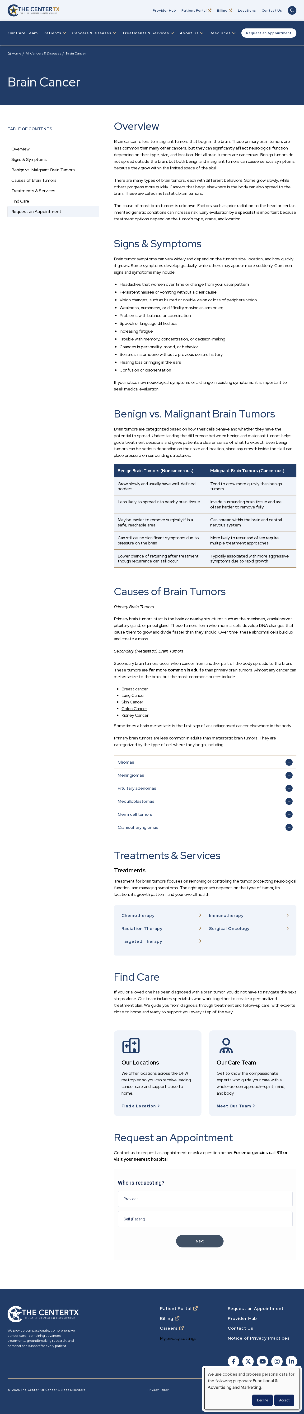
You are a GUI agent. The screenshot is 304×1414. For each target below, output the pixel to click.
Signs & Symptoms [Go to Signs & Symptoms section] (29, 159)
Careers (169, 1326)
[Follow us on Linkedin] (291, 1360)
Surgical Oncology (229, 928)
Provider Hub (164, 11)
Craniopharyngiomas (138, 827)
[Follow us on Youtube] (262, 1360)
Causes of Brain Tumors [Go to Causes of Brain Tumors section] (33, 180)
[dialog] (251, 1388)
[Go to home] (34, 10)
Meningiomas (131, 775)
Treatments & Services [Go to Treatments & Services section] (33, 190)
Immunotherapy (226, 915)
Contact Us (272, 11)
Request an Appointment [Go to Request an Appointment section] (36, 211)
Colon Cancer (134, 708)
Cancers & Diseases (91, 33)
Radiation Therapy (142, 928)
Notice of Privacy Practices (259, 1336)
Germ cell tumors (135, 814)
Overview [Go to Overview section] (20, 149)
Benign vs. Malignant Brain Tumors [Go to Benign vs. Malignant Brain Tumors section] (43, 169)
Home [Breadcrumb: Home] (16, 53)
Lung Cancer (133, 695)
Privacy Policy (158, 1388)
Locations (247, 11)
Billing (222, 11)
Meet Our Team (234, 1106)
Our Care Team (22, 33)
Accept (284, 1400)
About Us (189, 33)
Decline (262, 1400)
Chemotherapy (138, 915)
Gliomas (126, 762)
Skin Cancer (132, 702)
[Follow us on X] (247, 1360)
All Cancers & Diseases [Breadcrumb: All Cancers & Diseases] (43, 53)
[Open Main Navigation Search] (292, 10)
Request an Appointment (268, 33)
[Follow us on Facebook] (233, 1360)
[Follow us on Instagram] (276, 1360)
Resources (220, 33)
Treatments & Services (145, 33)
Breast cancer (135, 689)
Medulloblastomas (136, 801)
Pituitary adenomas (137, 788)
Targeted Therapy (142, 941)
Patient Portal (194, 11)
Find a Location (139, 1106)
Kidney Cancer (135, 715)
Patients (52, 33)
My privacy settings (178, 1336)
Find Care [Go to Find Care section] (20, 201)
